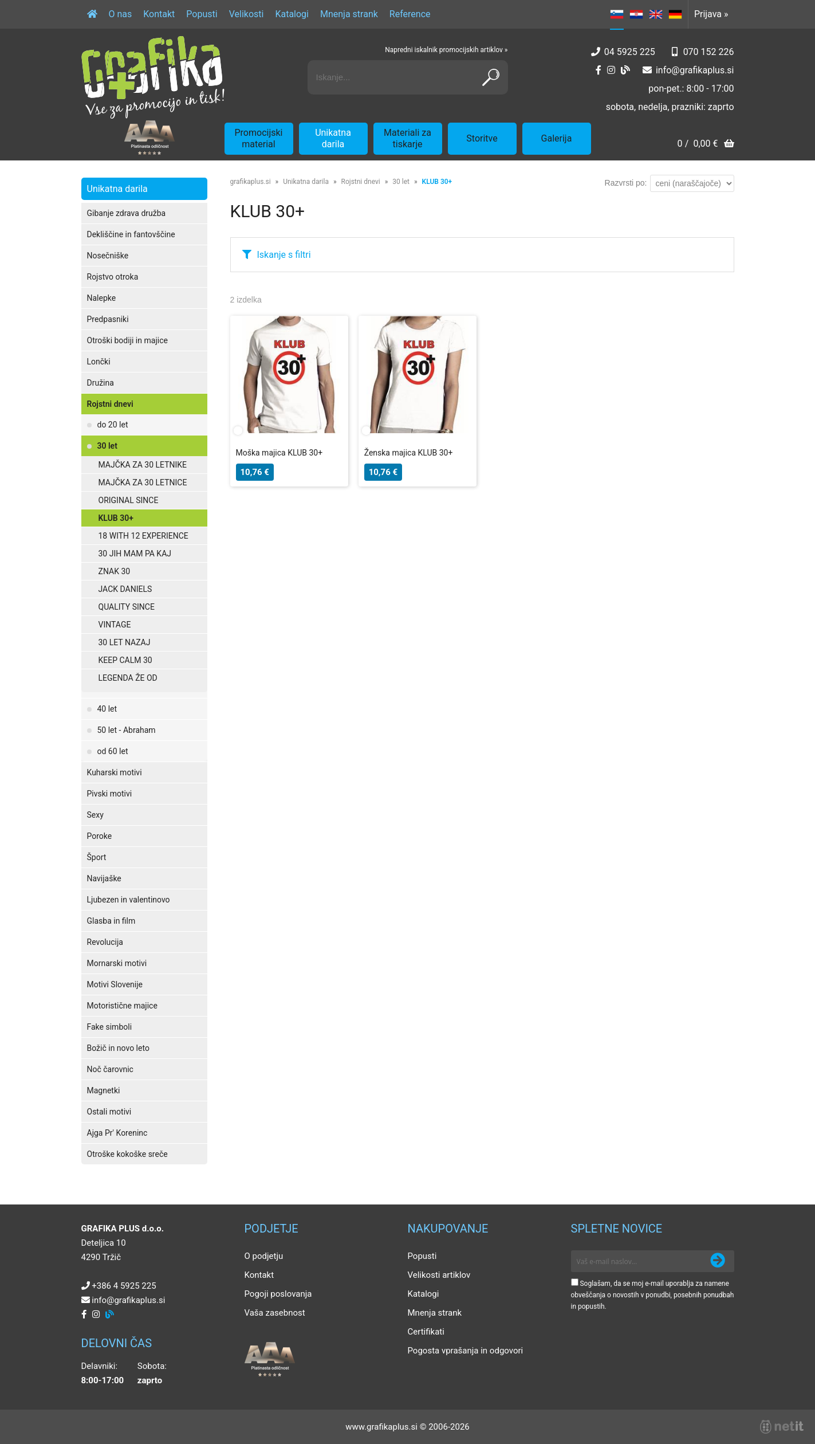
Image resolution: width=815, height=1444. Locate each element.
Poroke (99, 836)
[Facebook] (598, 70)
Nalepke (101, 298)
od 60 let (112, 751)
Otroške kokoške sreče (127, 1154)
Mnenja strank (349, 14)
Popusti (201, 14)
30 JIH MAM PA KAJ (135, 553)
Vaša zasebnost (275, 1313)
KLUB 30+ (116, 518)
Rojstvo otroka (113, 276)
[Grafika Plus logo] (153, 77)
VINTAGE (115, 624)
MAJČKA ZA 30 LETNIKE (143, 464)
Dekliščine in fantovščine (131, 234)
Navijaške (104, 878)
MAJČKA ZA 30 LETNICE (143, 482)
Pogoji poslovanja (278, 1294)
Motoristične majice (122, 1005)
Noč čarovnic (110, 1069)
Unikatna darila (333, 138)
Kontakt (159, 14)
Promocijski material (259, 138)
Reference (410, 14)
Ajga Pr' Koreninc (117, 1132)
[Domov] (92, 14)
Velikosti (246, 14)
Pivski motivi (109, 793)
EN (656, 14)
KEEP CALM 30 (125, 660)
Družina (100, 382)
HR (636, 14)
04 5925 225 (629, 51)
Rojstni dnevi (110, 404)
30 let (107, 445)
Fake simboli (109, 1026)
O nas (120, 14)
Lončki (99, 361)
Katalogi (292, 14)
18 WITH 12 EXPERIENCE (143, 535)
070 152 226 (708, 51)
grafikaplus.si (250, 182)
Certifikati (426, 1332)
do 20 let (112, 424)
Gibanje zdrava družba (126, 213)
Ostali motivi (109, 1111)
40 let (107, 708)
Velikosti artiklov (439, 1275)
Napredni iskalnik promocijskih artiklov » (446, 50)
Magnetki (103, 1090)
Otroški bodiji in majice (127, 340)
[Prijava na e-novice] (718, 1261)
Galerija (556, 138)
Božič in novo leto (118, 1048)
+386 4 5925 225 (124, 1286)
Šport (97, 857)
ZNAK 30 (115, 571)
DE (675, 14)
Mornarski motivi (117, 963)
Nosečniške (108, 255)
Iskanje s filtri (284, 254)
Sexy (95, 814)
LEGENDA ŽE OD (128, 677)
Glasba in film (111, 920)
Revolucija (105, 942)
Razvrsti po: (626, 182)
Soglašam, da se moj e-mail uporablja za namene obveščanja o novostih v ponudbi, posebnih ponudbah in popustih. (652, 1295)
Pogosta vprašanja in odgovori (465, 1350)
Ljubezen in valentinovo (128, 899)
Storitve (481, 138)
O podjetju (264, 1256)
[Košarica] (705, 144)
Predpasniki (108, 319)
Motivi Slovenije (115, 984)
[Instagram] (611, 70)
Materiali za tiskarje (407, 138)
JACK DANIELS (125, 589)
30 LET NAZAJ (125, 642)
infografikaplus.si (695, 70)
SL (617, 14)
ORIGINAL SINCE (129, 500)
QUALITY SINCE (127, 606)
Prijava (711, 14)
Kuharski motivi (114, 772)
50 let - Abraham (126, 730)
